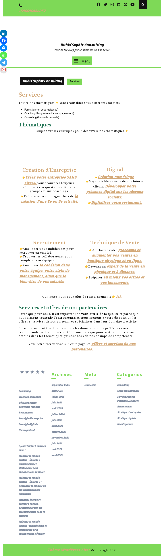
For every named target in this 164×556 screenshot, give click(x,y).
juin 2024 (56, 420)
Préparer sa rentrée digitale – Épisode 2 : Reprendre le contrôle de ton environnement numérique (32, 485)
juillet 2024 (57, 414)
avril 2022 (57, 455)
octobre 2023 (58, 431)
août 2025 (57, 390)
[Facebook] (3, 40)
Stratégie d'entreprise (31, 418)
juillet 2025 (57, 396)
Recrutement (26, 412)
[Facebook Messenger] (3, 48)
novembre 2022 (60, 437)
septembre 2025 (60, 384)
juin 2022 (56, 443)
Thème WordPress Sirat (68, 550)
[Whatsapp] (3, 55)
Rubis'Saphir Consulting (82, 45)
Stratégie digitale (28, 424)
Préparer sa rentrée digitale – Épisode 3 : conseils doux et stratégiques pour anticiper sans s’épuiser (31, 463)
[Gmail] (3, 69)
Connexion (90, 384)
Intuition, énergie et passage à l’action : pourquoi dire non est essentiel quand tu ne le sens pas (32, 507)
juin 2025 (56, 402)
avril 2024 (57, 425)
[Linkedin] (3, 33)
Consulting (24, 390)
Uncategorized (26, 430)
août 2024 (57, 408)
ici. (119, 296)
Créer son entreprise (30, 396)
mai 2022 (56, 449)
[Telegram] (3, 62)
